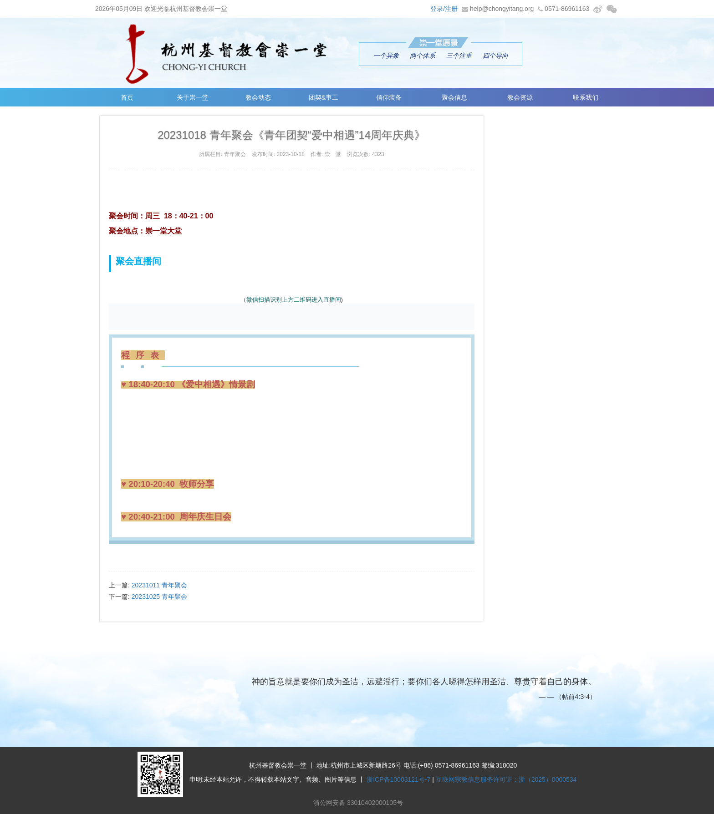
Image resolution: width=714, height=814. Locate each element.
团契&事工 (323, 97)
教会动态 (258, 97)
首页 (127, 97)
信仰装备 (389, 97)
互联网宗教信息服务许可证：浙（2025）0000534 (506, 779)
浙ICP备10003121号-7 (398, 779)
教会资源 (520, 97)
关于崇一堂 (193, 97)
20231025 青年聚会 (159, 596)
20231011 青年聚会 (159, 585)
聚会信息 (454, 97)
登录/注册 (444, 8)
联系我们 (585, 97)
